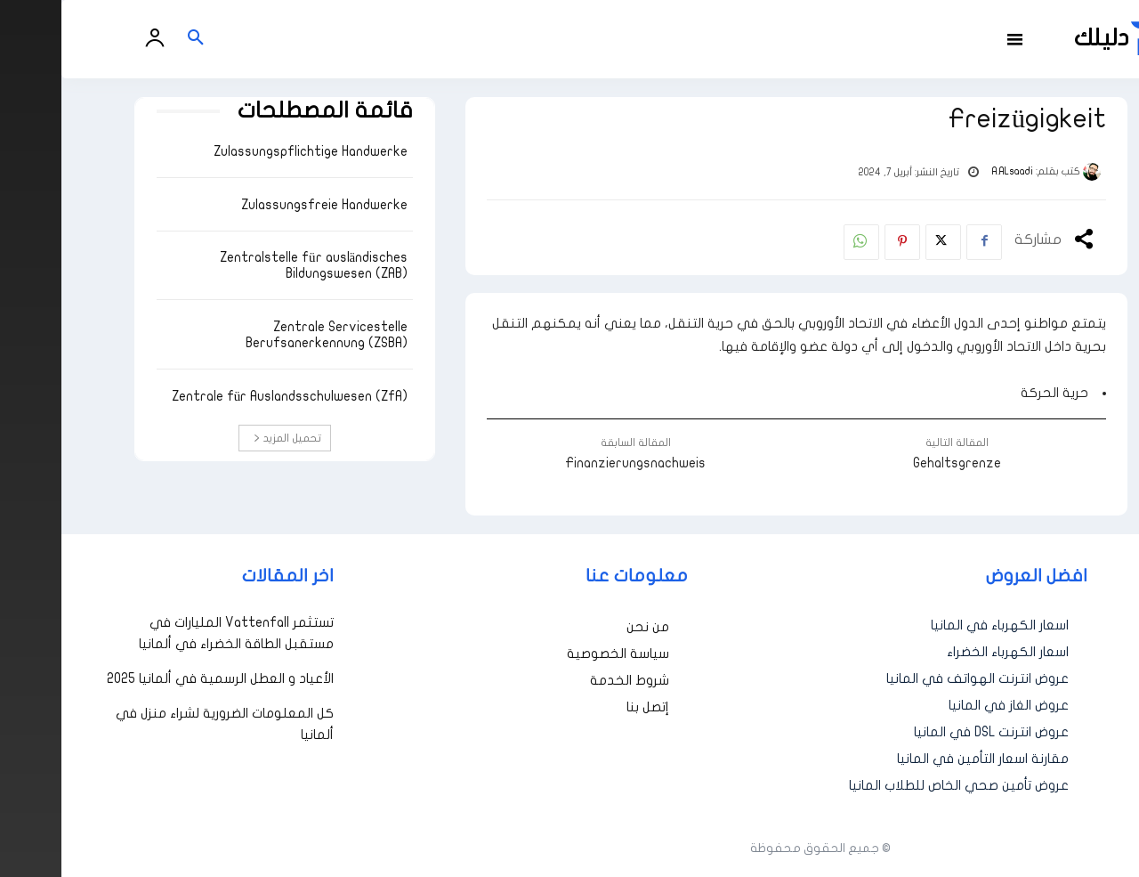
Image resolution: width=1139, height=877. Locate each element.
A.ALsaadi (951, 171)
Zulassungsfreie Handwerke (263, 205)
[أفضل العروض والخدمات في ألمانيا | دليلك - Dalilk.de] (1066, 38)
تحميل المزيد (226, 438)
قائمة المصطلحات (264, 110)
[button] (134, 39)
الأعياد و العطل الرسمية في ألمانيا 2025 (158, 678)
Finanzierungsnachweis (574, 463)
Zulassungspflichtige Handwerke (249, 151)
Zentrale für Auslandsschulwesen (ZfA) (228, 396)
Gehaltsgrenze (896, 463)
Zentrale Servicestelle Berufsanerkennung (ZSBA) (265, 335)
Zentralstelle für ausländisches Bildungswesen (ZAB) (252, 265)
